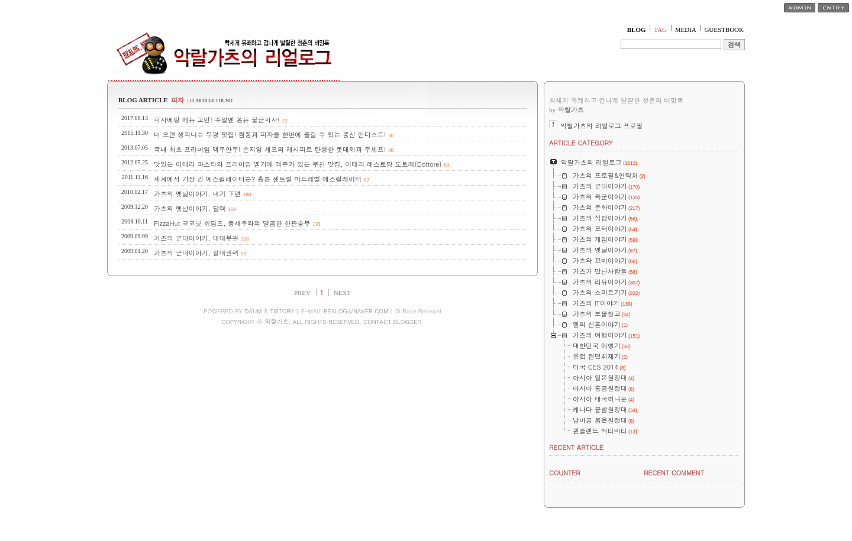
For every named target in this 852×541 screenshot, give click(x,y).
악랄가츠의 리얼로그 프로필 (601, 125)
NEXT (342, 292)
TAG (660, 29)
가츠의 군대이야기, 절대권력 (196, 252)
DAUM (253, 311)
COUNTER (564, 472)
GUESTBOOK (724, 29)
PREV (302, 292)
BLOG (636, 29)
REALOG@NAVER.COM (356, 311)
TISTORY (282, 311)
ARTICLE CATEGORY (580, 142)
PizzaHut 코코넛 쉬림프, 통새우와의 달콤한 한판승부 (232, 223)
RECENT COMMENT (674, 472)
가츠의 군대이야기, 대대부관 (196, 238)
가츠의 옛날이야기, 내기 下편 (197, 193)
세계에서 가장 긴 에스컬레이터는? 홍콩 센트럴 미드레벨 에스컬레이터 (258, 178)
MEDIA (685, 29)
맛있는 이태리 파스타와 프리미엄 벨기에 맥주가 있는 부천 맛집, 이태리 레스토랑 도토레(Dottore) (298, 164)
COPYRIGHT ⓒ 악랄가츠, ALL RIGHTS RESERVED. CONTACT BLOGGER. (322, 322)
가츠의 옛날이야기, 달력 (189, 208)
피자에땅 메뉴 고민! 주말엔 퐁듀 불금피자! (217, 119)
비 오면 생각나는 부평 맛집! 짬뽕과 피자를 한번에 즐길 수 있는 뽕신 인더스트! (270, 134)
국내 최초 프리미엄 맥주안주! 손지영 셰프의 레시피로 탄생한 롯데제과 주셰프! (270, 149)
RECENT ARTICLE (576, 447)
